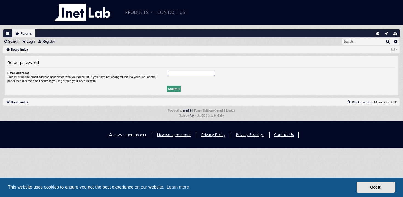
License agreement (174, 134)
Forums (26, 34)
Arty (192, 115)
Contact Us (284, 134)
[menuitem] (377, 33)
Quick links (7, 33)
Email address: (18, 72)
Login (31, 42)
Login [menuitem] (388, 35)
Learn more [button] (177, 187)
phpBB (187, 110)
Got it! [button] (376, 187)
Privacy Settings (250, 134)
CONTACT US (171, 12)
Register (49, 42)
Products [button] (137, 12)
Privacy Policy (213, 134)
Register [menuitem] (397, 35)
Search (13, 42)
